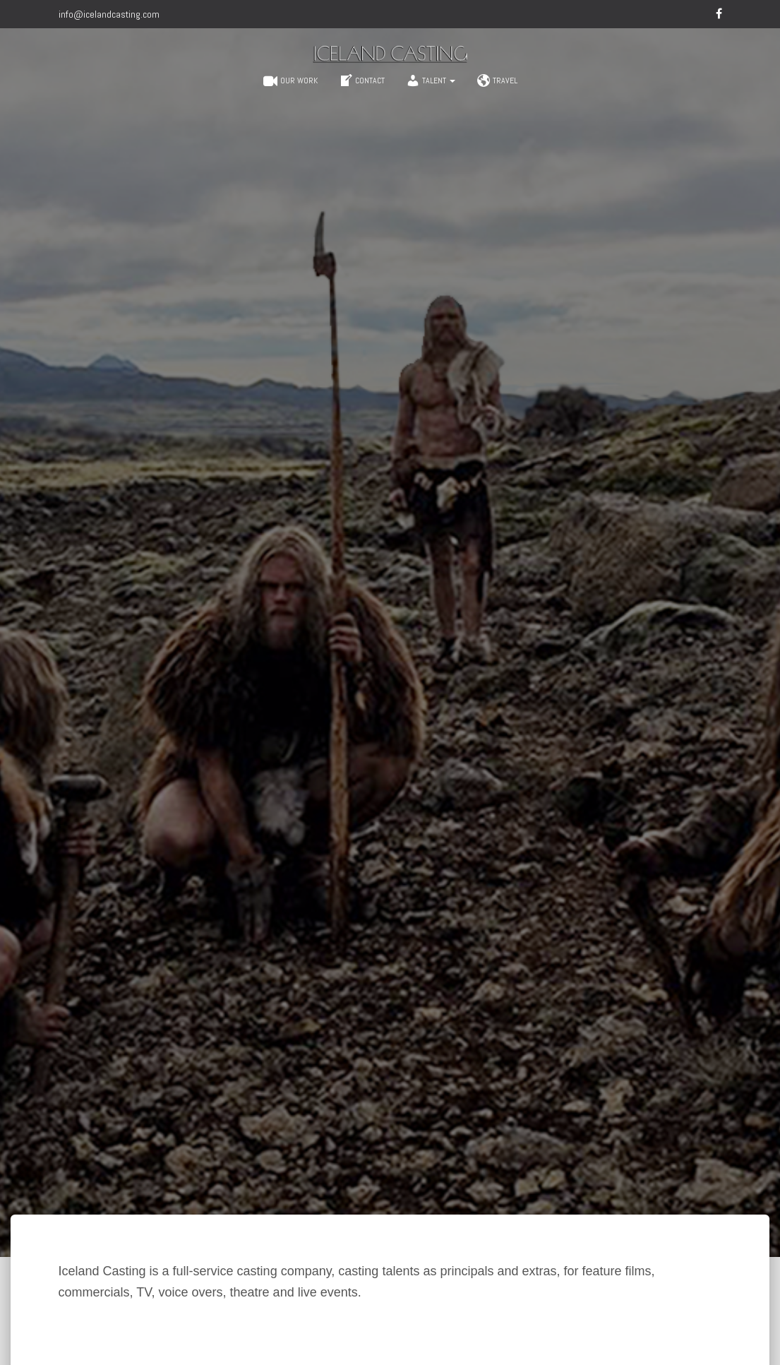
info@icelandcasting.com (109, 14)
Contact (362, 80)
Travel (496, 80)
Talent (430, 80)
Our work (290, 81)
